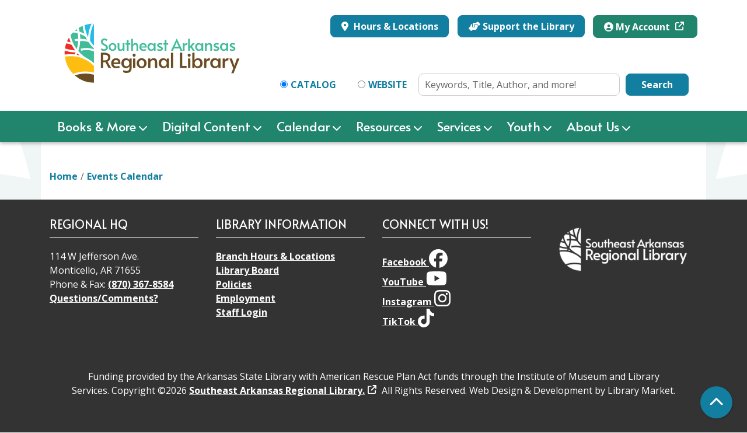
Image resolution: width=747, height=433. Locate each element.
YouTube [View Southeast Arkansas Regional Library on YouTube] (414, 281)
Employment (245, 298)
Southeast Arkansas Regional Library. (277, 390)
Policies (234, 284)
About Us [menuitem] (593, 126)
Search (657, 84)
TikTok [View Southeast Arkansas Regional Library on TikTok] (408, 321)
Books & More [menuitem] (96, 126)
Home (64, 176)
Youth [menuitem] (523, 126)
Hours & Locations (394, 26)
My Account (638, 26)
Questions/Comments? (104, 298)
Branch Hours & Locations (275, 256)
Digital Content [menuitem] (206, 126)
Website (387, 84)
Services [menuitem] (459, 126)
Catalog (313, 84)
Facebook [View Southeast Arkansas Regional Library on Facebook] (415, 262)
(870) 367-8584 (140, 284)
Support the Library (521, 26)
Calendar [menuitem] (303, 126)
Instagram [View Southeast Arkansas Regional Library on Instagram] (416, 301)
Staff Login (241, 312)
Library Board (247, 270)
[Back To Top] (716, 402)
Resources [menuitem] (383, 126)
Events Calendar (125, 176)
